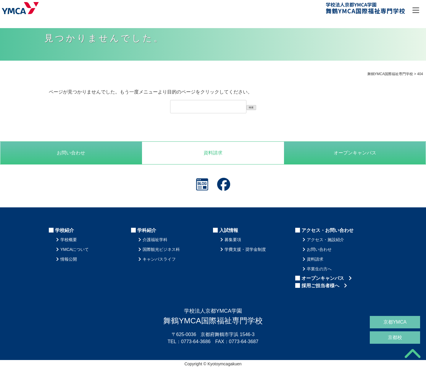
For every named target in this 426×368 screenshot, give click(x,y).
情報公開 (68, 259)
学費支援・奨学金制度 (245, 249)
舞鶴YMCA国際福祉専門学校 (366, 9)
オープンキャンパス (326, 278)
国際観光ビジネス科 (161, 249)
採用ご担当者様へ (324, 285)
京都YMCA (394, 322)
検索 (251, 107)
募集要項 (233, 239)
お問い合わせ (71, 152)
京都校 (395, 337)
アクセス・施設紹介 (325, 239)
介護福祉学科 (155, 239)
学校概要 (68, 239)
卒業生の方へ (319, 269)
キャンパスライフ (159, 259)
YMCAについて (74, 249)
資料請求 (213, 152)
